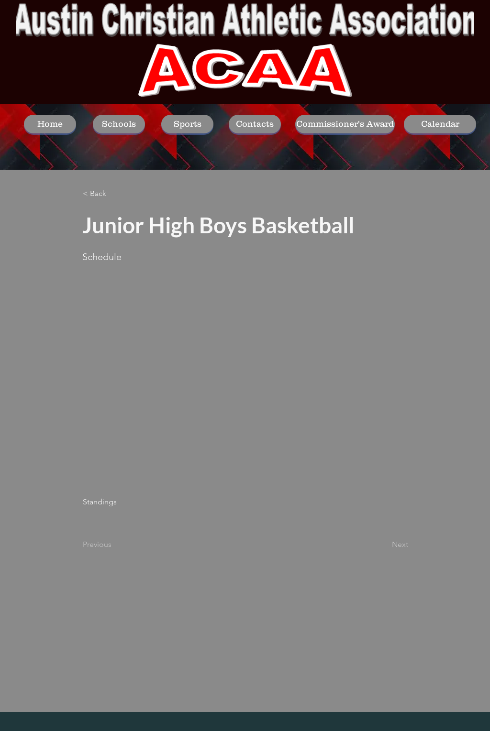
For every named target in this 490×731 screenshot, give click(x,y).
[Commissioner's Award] (345, 124)
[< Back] (114, 193)
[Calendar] (440, 124)
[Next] (384, 544)
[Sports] (187, 124)
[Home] (50, 124)
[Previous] (114, 544)
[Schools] (119, 124)
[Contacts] (255, 124)
